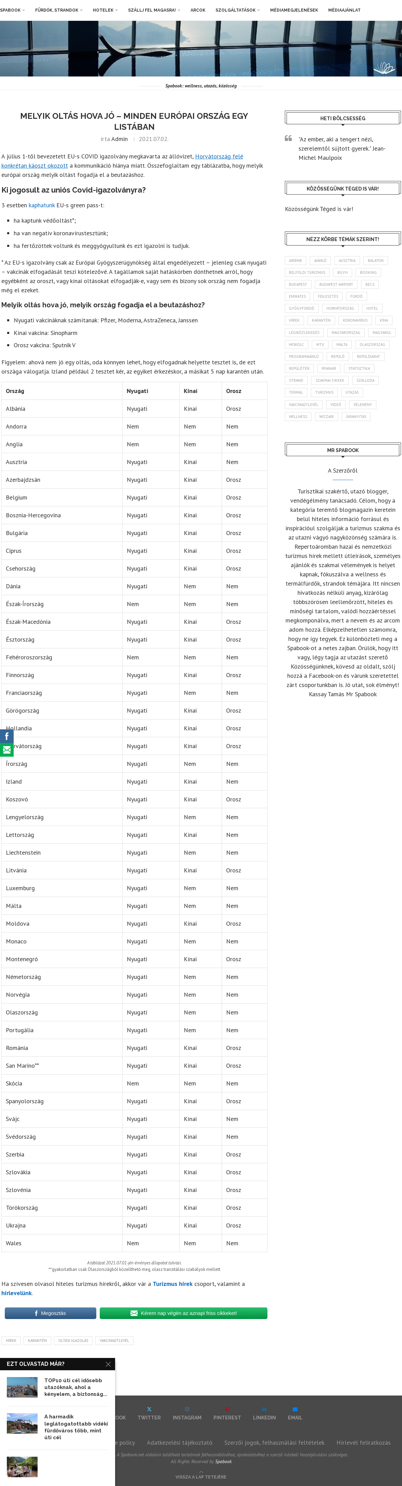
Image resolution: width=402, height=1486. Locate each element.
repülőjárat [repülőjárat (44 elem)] (368, 356)
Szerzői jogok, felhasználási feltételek (274, 1442)
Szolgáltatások (235, 10)
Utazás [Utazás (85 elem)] (352, 392)
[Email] (295, 1413)
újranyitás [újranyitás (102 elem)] (356, 416)
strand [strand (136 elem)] (296, 380)
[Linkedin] (264, 1413)
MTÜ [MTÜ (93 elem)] (320, 344)
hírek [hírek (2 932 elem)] (294, 320)
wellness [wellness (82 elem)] (298, 416)
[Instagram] (187, 1413)
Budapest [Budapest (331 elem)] (298, 284)
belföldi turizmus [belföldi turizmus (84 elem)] (307, 272)
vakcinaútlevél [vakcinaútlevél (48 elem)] (304, 404)
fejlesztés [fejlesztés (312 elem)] (328, 296)
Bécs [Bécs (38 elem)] (370, 284)
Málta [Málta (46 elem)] (342, 344)
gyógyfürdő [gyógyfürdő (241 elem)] (302, 308)
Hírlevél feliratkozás (363, 1442)
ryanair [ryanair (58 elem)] (329, 368)
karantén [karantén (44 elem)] (321, 320)
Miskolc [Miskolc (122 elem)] (296, 344)
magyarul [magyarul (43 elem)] (382, 332)
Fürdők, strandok (56, 10)
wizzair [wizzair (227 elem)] (327, 416)
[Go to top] (201, 1476)
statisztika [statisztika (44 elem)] (359, 368)
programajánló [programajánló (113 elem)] (304, 356)
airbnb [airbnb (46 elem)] (295, 260)
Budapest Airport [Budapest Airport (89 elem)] (337, 284)
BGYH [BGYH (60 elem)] (343, 272)
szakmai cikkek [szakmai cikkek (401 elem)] (330, 380)
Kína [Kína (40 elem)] (384, 320)
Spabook (10, 10)
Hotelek (103, 10)
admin (119, 139)
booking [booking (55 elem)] (368, 272)
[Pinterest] (227, 1413)
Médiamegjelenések (294, 10)
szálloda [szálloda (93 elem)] (366, 380)
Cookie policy (118, 1442)
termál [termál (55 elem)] (296, 392)
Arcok (198, 10)
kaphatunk (42, 205)
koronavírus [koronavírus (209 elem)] (355, 320)
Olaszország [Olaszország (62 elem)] (373, 344)
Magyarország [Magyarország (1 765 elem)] (346, 332)
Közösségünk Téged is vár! (319, 209)
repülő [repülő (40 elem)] (338, 356)
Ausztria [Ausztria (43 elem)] (347, 260)
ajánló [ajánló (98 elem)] (321, 260)
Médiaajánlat (344, 10)
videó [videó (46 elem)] (336, 404)
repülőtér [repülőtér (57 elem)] (299, 368)
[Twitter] (149, 1413)
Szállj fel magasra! (152, 10)
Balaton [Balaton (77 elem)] (376, 260)
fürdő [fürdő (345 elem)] (357, 296)
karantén (37, 1340)
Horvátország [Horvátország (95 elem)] (341, 308)
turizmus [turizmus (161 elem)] (325, 392)
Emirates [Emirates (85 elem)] (297, 296)
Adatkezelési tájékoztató (179, 1442)
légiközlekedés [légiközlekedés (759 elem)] (304, 332)
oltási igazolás (73, 1340)
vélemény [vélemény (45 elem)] (363, 404)
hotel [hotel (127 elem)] (372, 308)
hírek (11, 1340)
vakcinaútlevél (114, 1340)
